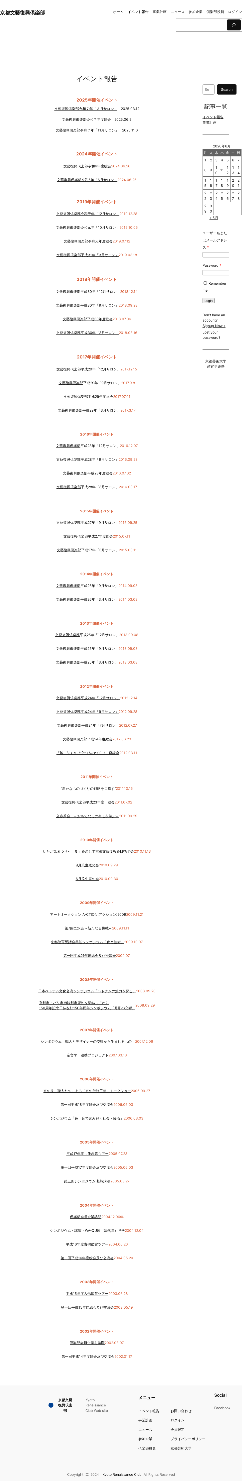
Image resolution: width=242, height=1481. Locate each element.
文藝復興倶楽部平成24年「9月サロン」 (87, 711)
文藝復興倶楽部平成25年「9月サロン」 (87, 648)
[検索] (234, 24)
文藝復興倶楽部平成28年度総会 (88, 473)
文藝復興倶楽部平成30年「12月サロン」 (88, 291)
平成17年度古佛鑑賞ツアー (87, 1153)
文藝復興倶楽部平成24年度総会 (87, 739)
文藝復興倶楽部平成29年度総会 (88, 396)
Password (212, 265)
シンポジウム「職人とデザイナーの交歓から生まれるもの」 (88, 1041)
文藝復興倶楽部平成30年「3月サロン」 (87, 333)
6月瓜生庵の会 (87, 879)
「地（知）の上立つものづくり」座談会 (87, 753)
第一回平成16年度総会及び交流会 (87, 1258)
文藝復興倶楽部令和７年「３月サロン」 (85, 109)
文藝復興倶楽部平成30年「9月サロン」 (87, 305)
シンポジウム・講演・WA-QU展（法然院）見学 (87, 1230)
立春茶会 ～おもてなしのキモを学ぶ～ (87, 816)
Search (227, 89)
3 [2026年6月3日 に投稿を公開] (216, 160)
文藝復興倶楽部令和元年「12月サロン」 (87, 214)
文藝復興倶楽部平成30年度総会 (88, 319)
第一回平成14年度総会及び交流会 (87, 1356)
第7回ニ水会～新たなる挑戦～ (88, 928)
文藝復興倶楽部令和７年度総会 (86, 119)
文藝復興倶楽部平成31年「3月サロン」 (87, 255)
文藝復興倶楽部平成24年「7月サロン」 (88, 725)
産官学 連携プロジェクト (88, 1055)
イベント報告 (213, 117)
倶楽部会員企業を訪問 (87, 1343)
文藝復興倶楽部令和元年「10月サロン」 (87, 227)
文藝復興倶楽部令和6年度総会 (87, 166)
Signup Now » (214, 326)
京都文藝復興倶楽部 (22, 13)
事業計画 (210, 122)
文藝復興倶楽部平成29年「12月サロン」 (88, 369)
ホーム (118, 11)
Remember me (214, 287)
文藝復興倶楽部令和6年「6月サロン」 (87, 180)
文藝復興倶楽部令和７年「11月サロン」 (87, 130)
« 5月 (214, 218)
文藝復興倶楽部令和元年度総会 (88, 241)
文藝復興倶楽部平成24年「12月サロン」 (88, 698)
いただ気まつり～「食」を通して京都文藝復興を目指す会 (88, 851)
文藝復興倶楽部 (71, 383)
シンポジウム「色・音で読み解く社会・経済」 (87, 1118)
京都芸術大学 (215, 361)
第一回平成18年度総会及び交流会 (86, 1104)
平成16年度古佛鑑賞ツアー (87, 1244)
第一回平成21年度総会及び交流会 (89, 955)
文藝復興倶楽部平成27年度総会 (88, 536)
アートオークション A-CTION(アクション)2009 (88, 914)
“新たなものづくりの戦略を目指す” (88, 788)
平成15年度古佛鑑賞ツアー (87, 1293)
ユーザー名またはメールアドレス (215, 240)
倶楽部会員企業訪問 (85, 1217)
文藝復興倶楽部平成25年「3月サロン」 (87, 662)
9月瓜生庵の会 (87, 865)
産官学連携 (216, 366)
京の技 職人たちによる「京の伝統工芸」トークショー (87, 1091)
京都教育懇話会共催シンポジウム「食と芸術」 (87, 942)
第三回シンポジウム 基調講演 (87, 1181)
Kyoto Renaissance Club (122, 1474)
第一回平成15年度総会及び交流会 (87, 1307)
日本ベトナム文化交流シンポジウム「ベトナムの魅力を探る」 (87, 991)
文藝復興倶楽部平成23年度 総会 (88, 802)
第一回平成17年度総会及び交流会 (87, 1167)
